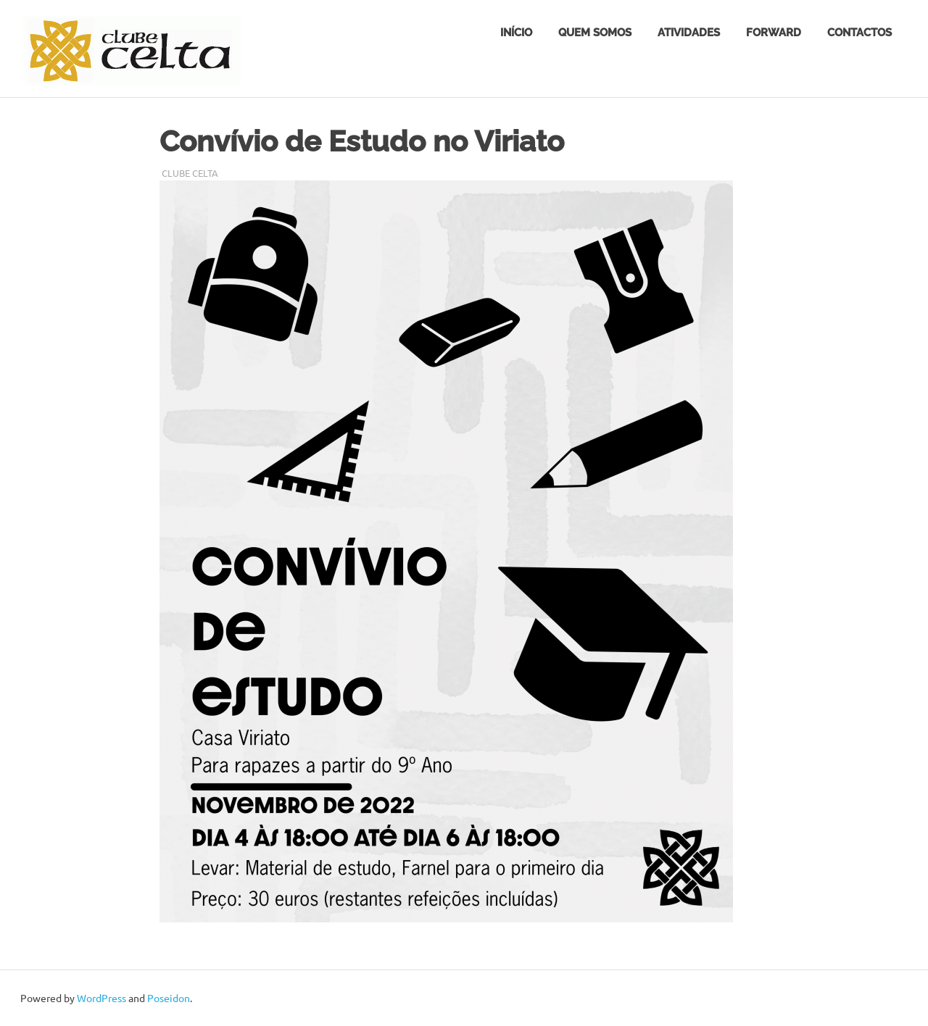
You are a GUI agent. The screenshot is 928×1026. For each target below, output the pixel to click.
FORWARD (773, 32)
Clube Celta (190, 173)
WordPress (101, 997)
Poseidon (168, 997)
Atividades (689, 32)
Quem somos (594, 32)
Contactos (859, 32)
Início (516, 32)
